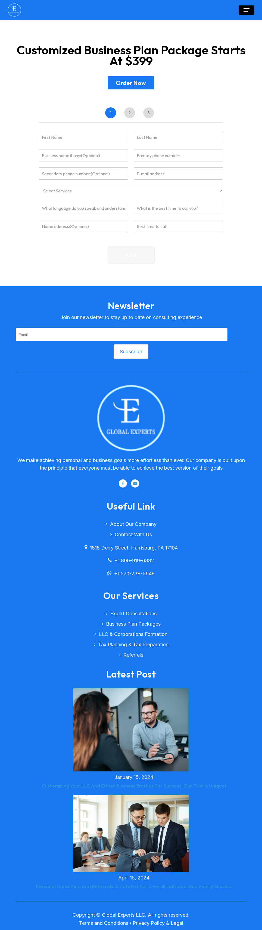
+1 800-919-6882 (131, 560)
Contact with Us (133, 534)
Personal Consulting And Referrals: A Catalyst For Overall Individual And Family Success (134, 886)
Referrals (133, 655)
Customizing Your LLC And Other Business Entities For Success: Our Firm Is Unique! (134, 786)
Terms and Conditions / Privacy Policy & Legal (131, 923)
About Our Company (133, 524)
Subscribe (131, 351)
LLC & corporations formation (133, 634)
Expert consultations (133, 613)
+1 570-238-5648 (131, 573)
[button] (246, 10)
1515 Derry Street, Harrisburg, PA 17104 (131, 548)
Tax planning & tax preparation (133, 644)
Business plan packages (133, 624)
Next (131, 255)
